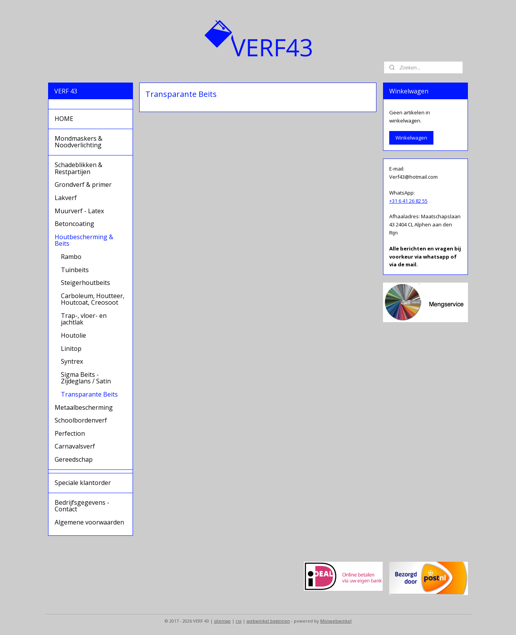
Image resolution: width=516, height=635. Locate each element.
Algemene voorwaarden (89, 522)
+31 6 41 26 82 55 (408, 200)
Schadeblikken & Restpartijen (78, 168)
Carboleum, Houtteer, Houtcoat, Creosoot (92, 299)
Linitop (71, 348)
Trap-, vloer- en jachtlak (84, 319)
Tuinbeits (75, 270)
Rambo (71, 256)
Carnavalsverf (75, 446)
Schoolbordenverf (81, 420)
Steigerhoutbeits (85, 282)
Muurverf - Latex (79, 211)
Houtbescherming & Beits (84, 240)
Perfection (70, 433)
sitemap (222, 621)
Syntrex (72, 361)
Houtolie (73, 335)
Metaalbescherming (84, 407)
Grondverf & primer (83, 184)
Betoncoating (74, 223)
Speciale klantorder (83, 482)
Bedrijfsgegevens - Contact (82, 506)
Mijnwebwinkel (336, 621)
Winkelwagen (411, 137)
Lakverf (66, 197)
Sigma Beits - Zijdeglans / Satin (86, 378)
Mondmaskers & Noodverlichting (78, 142)
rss (239, 621)
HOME (64, 118)
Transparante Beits (89, 394)
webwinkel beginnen (268, 621)
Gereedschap (74, 459)
